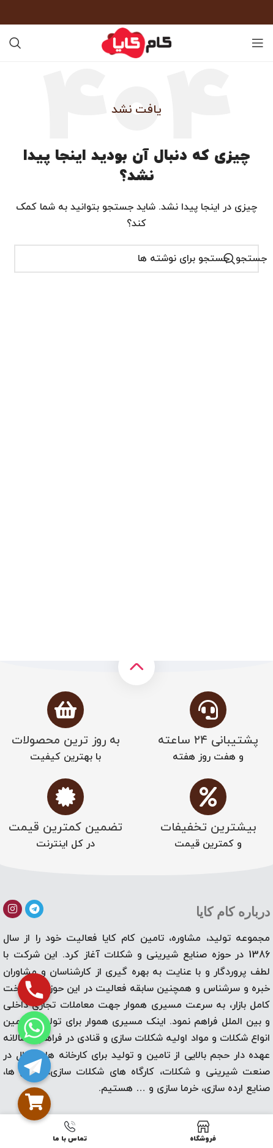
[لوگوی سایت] (136, 42)
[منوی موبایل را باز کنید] (257, 43)
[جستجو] (15, 43)
